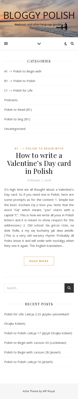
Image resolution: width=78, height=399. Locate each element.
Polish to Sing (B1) (17, 119)
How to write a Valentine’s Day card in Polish (39, 162)
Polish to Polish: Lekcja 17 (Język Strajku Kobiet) (38, 333)
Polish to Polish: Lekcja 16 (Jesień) (28, 362)
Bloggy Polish (39, 15)
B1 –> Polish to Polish (19, 81)
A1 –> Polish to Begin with (22, 71)
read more (39, 261)
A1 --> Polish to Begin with (39, 148)
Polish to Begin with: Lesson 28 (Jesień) (32, 352)
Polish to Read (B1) (18, 109)
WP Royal (49, 391)
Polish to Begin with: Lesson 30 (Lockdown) (35, 343)
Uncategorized (14, 129)
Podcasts (11, 100)
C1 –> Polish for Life (18, 90)
